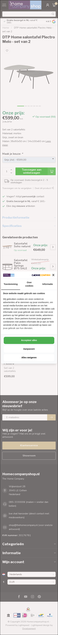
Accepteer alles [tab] (29, 340)
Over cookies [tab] (29, 284)
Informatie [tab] (47, 284)
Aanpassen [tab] (29, 349)
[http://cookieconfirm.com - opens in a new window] (41, 275)
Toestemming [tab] (11, 284)
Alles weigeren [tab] (29, 357)
